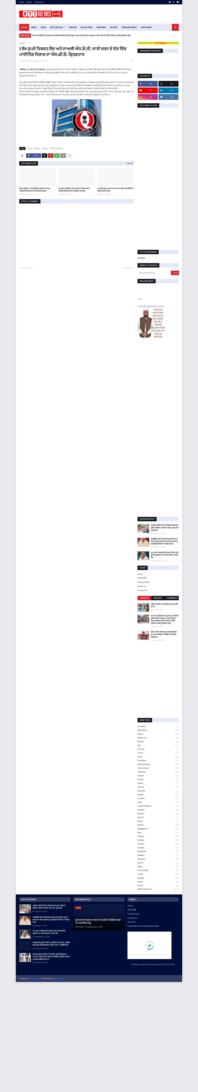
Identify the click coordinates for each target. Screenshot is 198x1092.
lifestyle (158, 809)
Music (158, 821)
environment (158, 768)
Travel (158, 874)
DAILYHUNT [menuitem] (146, 27)
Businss (158, 741)
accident (158, 726)
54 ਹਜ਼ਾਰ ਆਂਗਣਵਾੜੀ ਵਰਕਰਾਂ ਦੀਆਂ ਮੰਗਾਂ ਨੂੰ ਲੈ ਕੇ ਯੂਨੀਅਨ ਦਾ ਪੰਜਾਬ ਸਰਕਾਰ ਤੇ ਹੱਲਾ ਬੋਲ (165, 555)
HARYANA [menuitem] (101, 27)
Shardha (158, 859)
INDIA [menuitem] (34, 27)
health (158, 794)
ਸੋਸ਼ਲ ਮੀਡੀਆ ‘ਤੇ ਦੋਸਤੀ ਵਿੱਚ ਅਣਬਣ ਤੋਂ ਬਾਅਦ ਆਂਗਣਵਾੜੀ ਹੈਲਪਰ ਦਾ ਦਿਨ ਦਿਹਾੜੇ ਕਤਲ (34, 189)
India (158, 802)
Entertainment (158, 764)
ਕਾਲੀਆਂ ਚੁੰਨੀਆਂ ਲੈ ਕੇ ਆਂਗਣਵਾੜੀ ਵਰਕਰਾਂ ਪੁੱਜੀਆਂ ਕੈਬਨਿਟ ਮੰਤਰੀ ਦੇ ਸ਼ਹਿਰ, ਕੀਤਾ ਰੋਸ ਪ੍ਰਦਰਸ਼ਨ (164, 527)
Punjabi (158, 847)
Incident (158, 798)
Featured (158, 772)
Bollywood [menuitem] (56, 27)
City (158, 745)
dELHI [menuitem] (43, 27)
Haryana (158, 790)
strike (158, 866)
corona (158, 749)
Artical (158, 734)
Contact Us (39, 2)
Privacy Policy (144, 582)
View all (130, 163)
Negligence (158, 828)
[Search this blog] (154, 273)
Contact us (142, 590)
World (158, 885)
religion (158, 855)
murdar (158, 817)
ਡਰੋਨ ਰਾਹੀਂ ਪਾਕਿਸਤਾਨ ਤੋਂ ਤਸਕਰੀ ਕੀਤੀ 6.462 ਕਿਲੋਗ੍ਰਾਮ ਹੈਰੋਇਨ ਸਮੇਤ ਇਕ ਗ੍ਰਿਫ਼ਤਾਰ (164, 634)
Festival (158, 775)
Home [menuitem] (24, 27)
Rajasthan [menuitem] (86, 27)
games (158, 787)
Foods (158, 779)
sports (158, 862)
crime (29, 43)
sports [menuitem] (114, 27)
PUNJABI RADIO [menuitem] (129, 27)
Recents (158, 598)
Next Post (129, 268)
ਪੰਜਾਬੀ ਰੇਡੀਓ (142, 578)
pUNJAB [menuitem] (73, 27)
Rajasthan (158, 851)
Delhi (158, 756)
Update (158, 878)
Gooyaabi (59, 978)
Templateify (34, 978)
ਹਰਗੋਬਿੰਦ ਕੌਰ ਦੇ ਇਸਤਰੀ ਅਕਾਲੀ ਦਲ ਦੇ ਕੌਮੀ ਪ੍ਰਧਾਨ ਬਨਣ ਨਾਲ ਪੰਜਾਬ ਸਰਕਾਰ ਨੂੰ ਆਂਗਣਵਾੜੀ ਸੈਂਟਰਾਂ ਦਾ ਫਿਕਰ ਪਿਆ (164, 541)
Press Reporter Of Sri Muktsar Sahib (143, 926)
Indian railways (158, 806)
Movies (158, 813)
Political (158, 840)
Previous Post (27, 268)
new (158, 832)
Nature (158, 825)
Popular (144, 598)
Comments (172, 598)
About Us (141, 586)
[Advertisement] (129, 14)
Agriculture (158, 730)
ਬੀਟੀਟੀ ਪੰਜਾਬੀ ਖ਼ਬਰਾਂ (57, 148)
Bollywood (158, 737)
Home (21, 2)
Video (158, 881)
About (29, 2)
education (158, 760)
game (158, 783)
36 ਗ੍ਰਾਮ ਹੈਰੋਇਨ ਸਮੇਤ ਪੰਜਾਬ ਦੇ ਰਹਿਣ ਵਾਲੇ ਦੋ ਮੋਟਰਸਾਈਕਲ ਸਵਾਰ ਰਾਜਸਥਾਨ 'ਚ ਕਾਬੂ (74, 189)
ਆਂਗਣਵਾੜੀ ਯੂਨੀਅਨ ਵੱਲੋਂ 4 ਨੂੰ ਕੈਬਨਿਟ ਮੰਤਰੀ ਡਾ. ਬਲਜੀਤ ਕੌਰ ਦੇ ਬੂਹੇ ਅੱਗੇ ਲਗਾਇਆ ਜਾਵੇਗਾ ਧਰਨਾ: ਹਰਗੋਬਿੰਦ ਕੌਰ (51, 943)
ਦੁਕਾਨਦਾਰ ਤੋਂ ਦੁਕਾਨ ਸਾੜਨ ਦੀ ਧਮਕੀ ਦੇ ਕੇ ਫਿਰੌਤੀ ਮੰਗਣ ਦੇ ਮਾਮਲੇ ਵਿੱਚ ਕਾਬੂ (98, 922)
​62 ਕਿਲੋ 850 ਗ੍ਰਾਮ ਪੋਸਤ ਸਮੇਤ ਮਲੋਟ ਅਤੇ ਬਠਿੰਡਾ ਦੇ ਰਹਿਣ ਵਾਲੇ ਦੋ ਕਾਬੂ (116, 189)
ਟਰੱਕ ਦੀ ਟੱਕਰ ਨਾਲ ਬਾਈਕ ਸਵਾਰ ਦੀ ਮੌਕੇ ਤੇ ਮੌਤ (164, 605)
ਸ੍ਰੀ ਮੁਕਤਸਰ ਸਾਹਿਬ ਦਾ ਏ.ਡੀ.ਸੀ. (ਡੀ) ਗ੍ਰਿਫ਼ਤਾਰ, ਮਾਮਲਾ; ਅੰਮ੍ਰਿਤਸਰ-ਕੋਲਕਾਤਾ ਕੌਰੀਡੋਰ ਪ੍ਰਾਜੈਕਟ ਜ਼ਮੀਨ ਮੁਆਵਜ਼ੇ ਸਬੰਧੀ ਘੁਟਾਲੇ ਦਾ (51, 956)
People (37, 148)
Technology (158, 870)
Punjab (45, 148)
